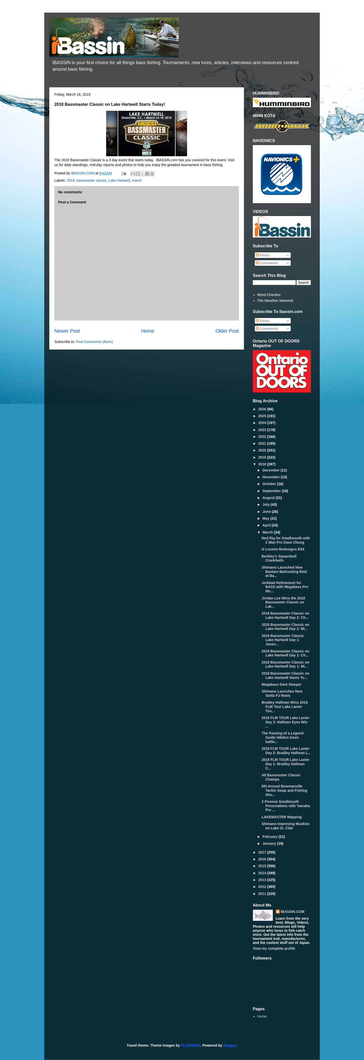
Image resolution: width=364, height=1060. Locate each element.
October (269, 484)
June (267, 512)
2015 (262, 866)
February (270, 837)
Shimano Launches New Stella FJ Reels (282, 693)
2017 (262, 852)
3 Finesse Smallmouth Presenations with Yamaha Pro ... (286, 806)
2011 (262, 894)
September (272, 491)
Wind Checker (269, 295)
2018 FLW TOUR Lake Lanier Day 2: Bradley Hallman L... (286, 751)
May (266, 518)
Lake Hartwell (119, 180)
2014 (262, 873)
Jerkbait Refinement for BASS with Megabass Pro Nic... (285, 587)
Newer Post (67, 331)
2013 (262, 880)
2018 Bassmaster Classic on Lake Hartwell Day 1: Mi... (285, 664)
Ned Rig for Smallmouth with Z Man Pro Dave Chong (286, 540)
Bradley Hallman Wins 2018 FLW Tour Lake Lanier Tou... (285, 706)
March (268, 532)
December (271, 470)
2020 (262, 450)
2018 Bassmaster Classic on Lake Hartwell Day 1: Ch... (285, 653)
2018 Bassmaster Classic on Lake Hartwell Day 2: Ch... (285, 615)
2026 (262, 409)
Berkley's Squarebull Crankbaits (279, 558)
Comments (267, 263)
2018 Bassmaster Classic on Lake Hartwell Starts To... (285, 675)
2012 (262, 887)
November (271, 477)
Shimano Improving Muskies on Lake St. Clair (286, 826)
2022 (262, 437)
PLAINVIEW (190, 1045)
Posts (262, 255)
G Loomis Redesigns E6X (283, 549)
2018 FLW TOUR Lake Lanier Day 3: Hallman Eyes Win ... (286, 722)
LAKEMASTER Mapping (282, 817)
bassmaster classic (91, 180)
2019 (262, 457)
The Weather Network (275, 301)
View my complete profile (274, 948)
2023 (262, 430)
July (266, 504)
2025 (262, 416)
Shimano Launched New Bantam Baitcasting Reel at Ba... (284, 571)
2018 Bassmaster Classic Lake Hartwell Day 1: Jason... (283, 640)
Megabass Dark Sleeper (281, 684)
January (269, 843)
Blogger (229, 1045)
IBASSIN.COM (83, 173)
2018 (71, 180)
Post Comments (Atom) (94, 342)
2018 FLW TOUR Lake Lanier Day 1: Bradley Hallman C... (286, 764)
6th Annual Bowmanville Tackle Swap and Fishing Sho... (284, 790)
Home (147, 331)
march (137, 180)
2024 (262, 423)
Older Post (227, 331)
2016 (262, 859)
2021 (262, 443)
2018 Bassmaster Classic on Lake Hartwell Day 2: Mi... (285, 627)
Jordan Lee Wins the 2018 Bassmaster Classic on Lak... (283, 602)
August (269, 498)
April (266, 525)
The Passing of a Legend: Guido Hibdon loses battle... (283, 737)
